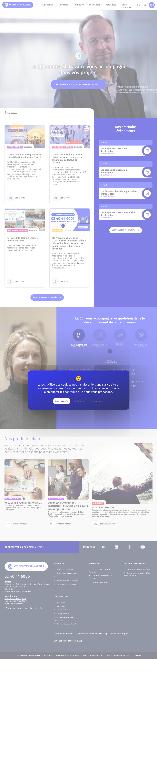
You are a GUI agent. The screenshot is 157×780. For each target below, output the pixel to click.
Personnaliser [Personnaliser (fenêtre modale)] (96, 401)
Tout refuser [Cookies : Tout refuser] (79, 401)
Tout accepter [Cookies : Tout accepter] (62, 401)
